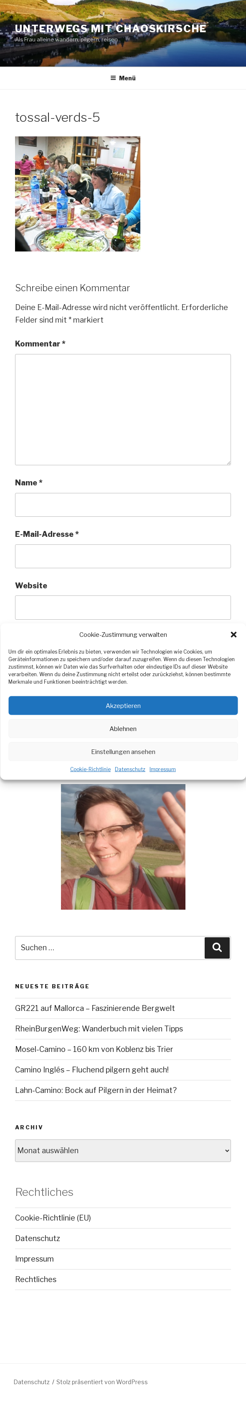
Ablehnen (123, 728)
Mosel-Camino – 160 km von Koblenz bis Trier (94, 1049)
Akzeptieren (123, 705)
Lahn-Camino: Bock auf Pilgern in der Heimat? (96, 1090)
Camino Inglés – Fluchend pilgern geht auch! (92, 1069)
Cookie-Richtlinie (90, 769)
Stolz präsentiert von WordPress (102, 1381)
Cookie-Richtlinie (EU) (53, 1217)
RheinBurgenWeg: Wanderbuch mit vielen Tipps (99, 1028)
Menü (123, 78)
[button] (233, 635)
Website (31, 585)
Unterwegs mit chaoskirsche (111, 29)
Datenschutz (130, 769)
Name (29, 482)
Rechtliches (35, 1279)
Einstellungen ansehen (123, 751)
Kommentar (40, 343)
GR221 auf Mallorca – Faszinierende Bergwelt (95, 1008)
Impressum (163, 769)
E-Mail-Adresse (47, 534)
